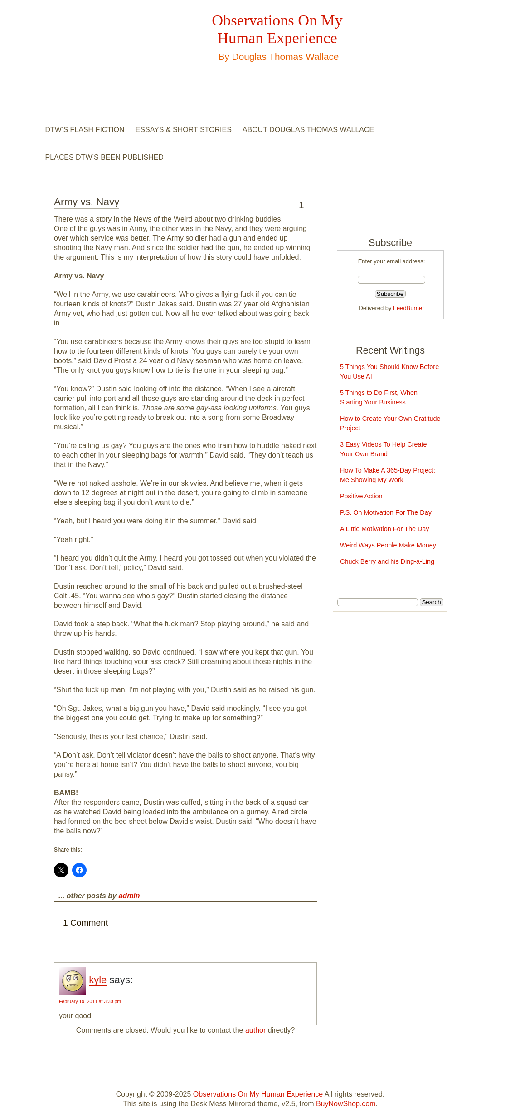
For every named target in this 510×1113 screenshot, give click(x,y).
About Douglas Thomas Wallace (308, 129)
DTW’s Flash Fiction (85, 129)
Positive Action (361, 496)
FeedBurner (408, 308)
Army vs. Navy (86, 201)
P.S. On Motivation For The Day (386, 512)
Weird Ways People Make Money (388, 545)
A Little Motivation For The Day (384, 528)
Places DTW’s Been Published (104, 157)
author (255, 1030)
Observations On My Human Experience (277, 28)
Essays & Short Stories (184, 129)
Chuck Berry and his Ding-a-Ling (387, 561)
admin (129, 896)
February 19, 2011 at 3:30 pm (90, 1001)
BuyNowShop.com (346, 1104)
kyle (98, 979)
